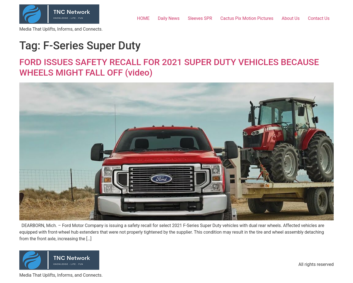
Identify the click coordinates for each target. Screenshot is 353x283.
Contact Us (319, 18)
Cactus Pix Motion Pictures (246, 18)
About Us (290, 18)
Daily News (169, 18)
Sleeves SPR (200, 18)
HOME (143, 18)
